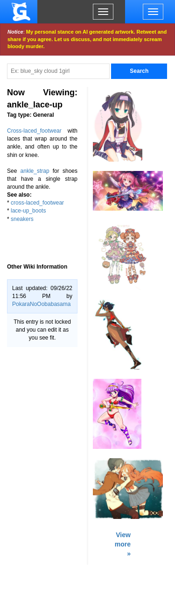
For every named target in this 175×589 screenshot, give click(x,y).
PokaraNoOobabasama (41, 304)
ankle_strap (35, 171)
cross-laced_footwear (37, 202)
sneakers (22, 219)
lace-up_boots (28, 210)
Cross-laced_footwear (34, 131)
